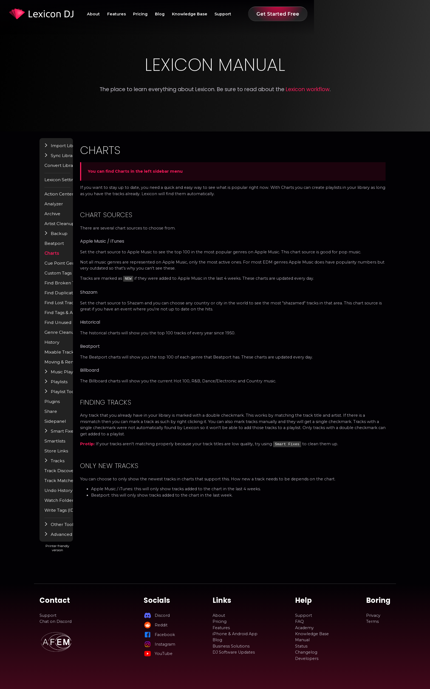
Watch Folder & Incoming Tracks (85, 504)
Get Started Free (361, 14)
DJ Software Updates (234, 652)
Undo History (66, 494)
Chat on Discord (55, 621)
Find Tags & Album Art (75, 316)
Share (58, 415)
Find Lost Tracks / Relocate (79, 306)
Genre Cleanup (68, 336)
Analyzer (61, 207)
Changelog (306, 652)
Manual (302, 640)
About (164, 14)
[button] (54, 149)
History (60, 346)
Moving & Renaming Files (78, 365)
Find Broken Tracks (72, 286)
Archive (60, 217)
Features (190, 14)
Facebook (165, 634)
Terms (372, 621)
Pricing (216, 14)
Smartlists (62, 444)
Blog (237, 14)
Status (301, 646)
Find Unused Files (70, 326)
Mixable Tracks (67, 356)
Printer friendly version (88, 554)
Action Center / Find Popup (80, 197)
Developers (306, 658)
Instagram (165, 644)
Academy (304, 627)
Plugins (60, 405)
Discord (162, 615)
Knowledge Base (269, 14)
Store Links (64, 454)
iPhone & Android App (235, 633)
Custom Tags (66, 277)
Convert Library (68, 169)
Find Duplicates (68, 296)
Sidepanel (62, 425)
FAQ (299, 621)
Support (305, 14)
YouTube (163, 653)
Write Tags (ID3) (68, 514)
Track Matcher (67, 484)
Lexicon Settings (69, 183)
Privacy (373, 615)
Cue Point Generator (73, 267)
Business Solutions (231, 646)
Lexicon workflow (308, 89)
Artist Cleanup (67, 227)
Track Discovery (68, 474)
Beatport (62, 247)
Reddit (161, 625)
